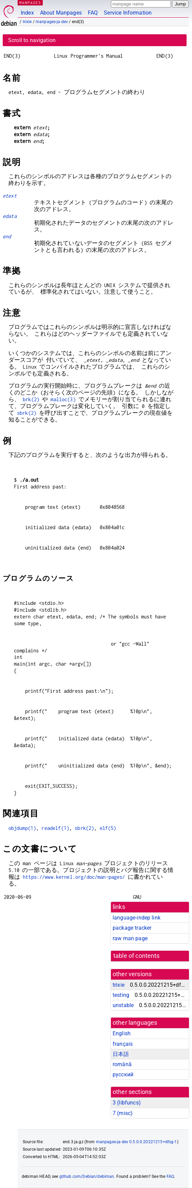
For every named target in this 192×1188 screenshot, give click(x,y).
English (122, 1033)
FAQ (93, 13)
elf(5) (108, 828)
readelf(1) (55, 828)
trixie (27, 21)
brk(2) (31, 399)
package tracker (132, 928)
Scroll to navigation (32, 40)
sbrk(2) (26, 413)
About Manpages (61, 13)
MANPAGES (30, 2)
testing (121, 995)
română (122, 1064)
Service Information (128, 13)
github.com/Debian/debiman (86, 1176)
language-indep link (136, 917)
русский (123, 1074)
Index (27, 13)
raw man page (130, 938)
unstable (123, 1005)
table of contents (136, 955)
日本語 (121, 1054)
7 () (123, 1113)
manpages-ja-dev (52, 21)
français (123, 1044)
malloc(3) (63, 399)
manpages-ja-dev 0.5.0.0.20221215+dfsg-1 (136, 1141)
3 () (127, 1102)
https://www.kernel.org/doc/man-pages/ (74, 877)
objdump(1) (22, 828)
